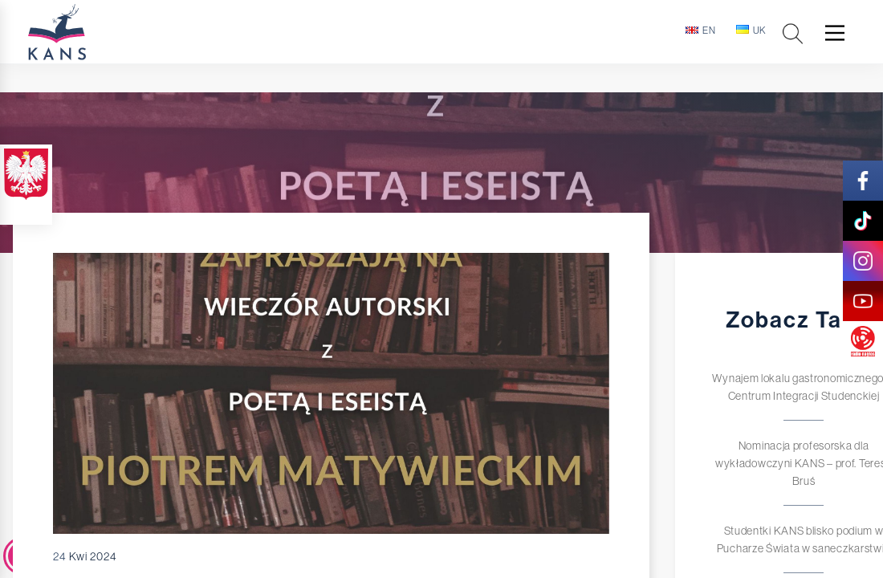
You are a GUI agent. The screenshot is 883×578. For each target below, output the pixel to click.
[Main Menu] (835, 33)
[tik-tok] (863, 221)
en (700, 30)
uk (751, 30)
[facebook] (863, 181)
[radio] (863, 341)
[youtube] (863, 301)
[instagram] (863, 261)
